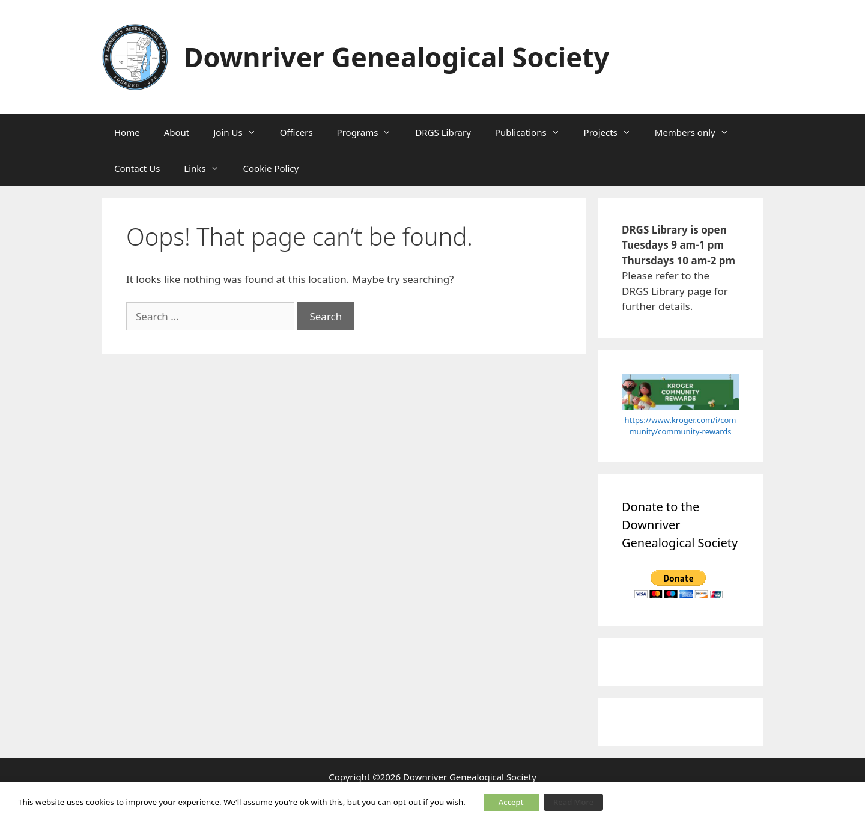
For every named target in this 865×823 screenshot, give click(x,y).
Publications (533, 132)
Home (127, 132)
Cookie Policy (271, 168)
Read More (573, 802)
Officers (296, 132)
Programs (370, 132)
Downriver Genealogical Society (397, 56)
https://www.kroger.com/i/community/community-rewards (680, 426)
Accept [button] (511, 802)
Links (207, 168)
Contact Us (137, 168)
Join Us (240, 132)
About (177, 132)
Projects (613, 132)
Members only (698, 132)
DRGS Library (442, 132)
